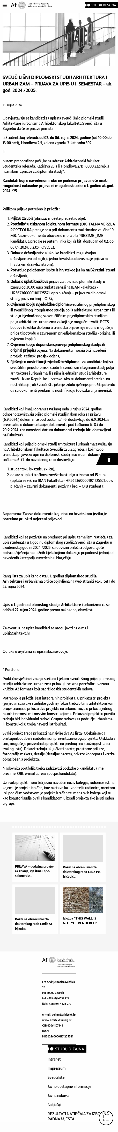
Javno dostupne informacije (69, 1086)
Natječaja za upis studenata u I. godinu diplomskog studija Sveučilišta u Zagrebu (58, 540)
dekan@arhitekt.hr (64, 1014)
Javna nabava (58, 1095)
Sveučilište (56, 1077)
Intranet (54, 1059)
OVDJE (47, 247)
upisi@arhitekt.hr (16, 633)
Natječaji (54, 1104)
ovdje (79, 218)
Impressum (57, 1068)
